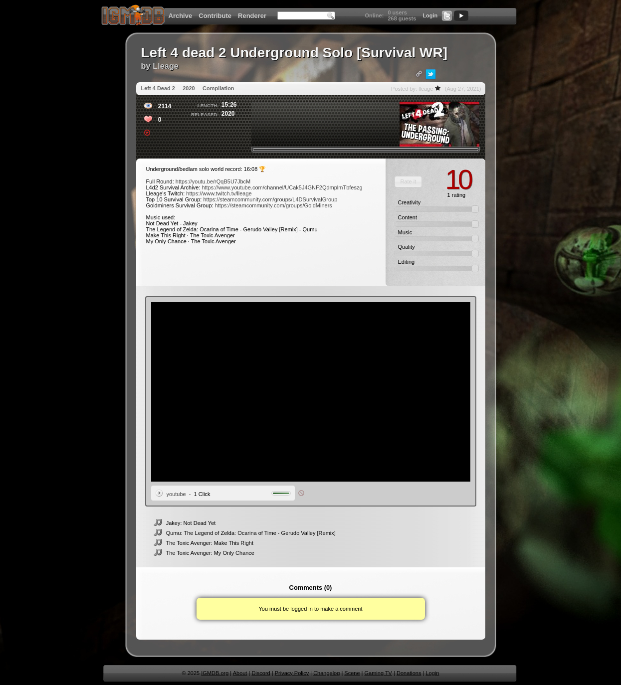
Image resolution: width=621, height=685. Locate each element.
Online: (374, 15)
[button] (408, 181)
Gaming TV (378, 673)
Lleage (166, 65)
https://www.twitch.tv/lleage (218, 193)
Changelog (326, 673)
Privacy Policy (292, 673)
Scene (352, 673)
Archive (181, 15)
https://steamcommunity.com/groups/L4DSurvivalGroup (270, 199)
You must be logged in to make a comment (310, 609)
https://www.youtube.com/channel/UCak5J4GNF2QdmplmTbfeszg (282, 187)
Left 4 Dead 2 (158, 88)
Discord (260, 673)
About (240, 673)
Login (429, 15)
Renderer (252, 15)
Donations (409, 673)
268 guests (402, 18)
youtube (176, 494)
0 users (397, 12)
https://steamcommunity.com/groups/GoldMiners (273, 205)
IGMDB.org (214, 673)
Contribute (215, 15)
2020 (189, 88)
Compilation (218, 88)
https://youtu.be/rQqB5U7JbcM (213, 181)
